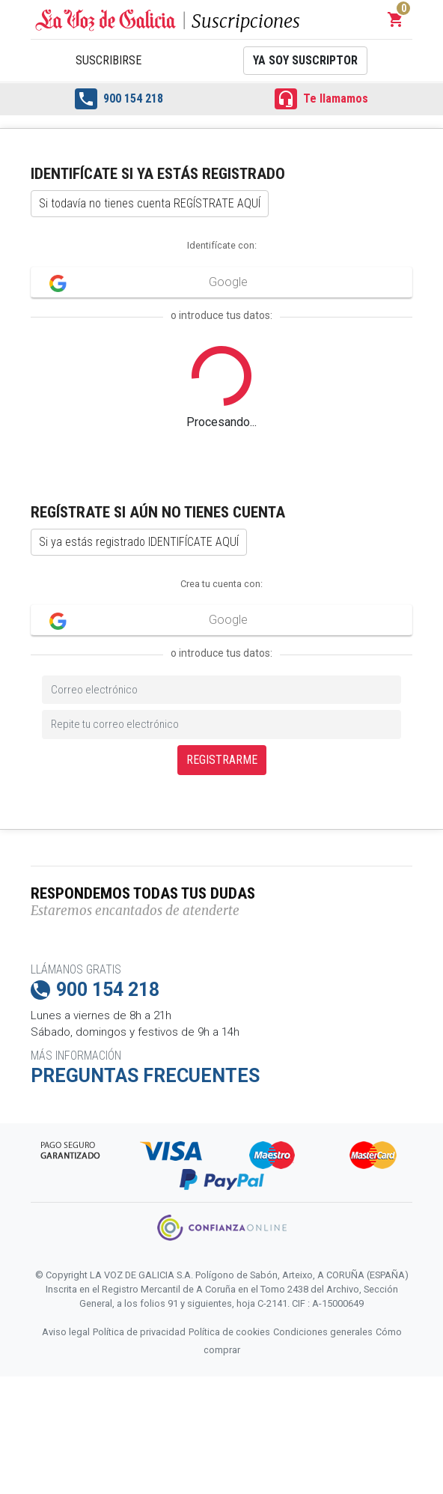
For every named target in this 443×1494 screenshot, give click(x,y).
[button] (395, 19)
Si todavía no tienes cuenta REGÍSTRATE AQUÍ (149, 203)
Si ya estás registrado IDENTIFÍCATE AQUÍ (139, 542)
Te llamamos (321, 98)
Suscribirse (108, 60)
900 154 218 (119, 98)
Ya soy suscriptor (305, 60)
